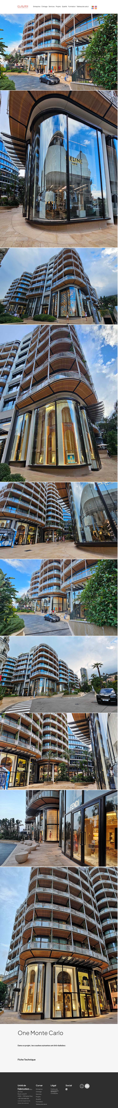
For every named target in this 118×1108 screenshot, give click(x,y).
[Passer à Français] (92, 8)
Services (52, 6)
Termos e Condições (54, 1091)
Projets (58, 6)
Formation (72, 6)
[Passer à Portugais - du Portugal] (92, 6)
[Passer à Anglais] (95, 6)
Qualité (64, 6)
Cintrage (44, 6)
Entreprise (36, 6)
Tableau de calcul (82, 6)
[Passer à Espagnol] (95, 8)
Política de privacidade (55, 1089)
